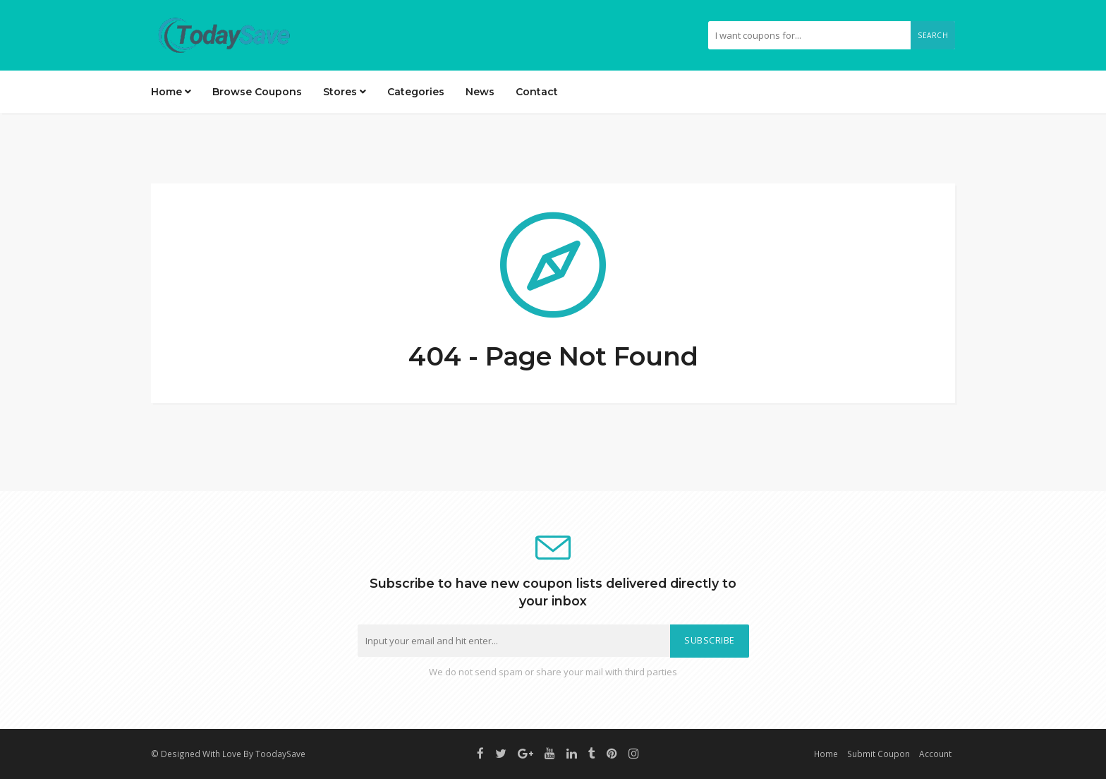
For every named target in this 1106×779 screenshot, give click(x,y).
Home (171, 91)
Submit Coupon (878, 753)
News (480, 91)
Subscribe (709, 640)
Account (935, 753)
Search (933, 35)
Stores (344, 91)
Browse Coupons (257, 91)
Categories (415, 91)
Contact (537, 91)
